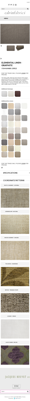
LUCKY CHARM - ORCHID (11, 342)
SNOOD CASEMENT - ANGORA (11, 237)
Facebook (9, 5)
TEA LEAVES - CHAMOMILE (11, 263)
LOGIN (23, 73)
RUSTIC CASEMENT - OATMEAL (11, 185)
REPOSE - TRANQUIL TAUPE (11, 290)
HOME (28, 2)
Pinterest (11, 5)
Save (2, 167)
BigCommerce (18, 398)
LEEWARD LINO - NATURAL (11, 211)
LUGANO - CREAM (11, 316)
